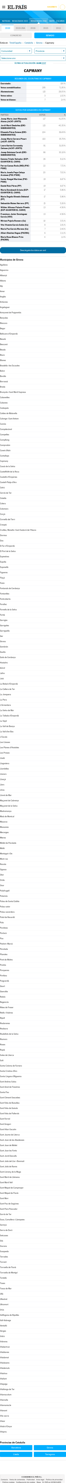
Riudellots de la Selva (9, 1034)
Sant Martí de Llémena (10, 1177)
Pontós (3, 965)
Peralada (4, 949)
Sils (1, 1241)
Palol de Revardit (7, 917)
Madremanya (5, 811)
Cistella (3, 498)
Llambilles (4, 769)
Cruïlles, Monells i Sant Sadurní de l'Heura (18, 530)
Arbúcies (4, 302)
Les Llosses (5, 742)
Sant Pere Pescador (8, 1209)
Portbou (3, 975)
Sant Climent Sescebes (10, 1097)
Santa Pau (4, 1092)
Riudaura (4, 1028)
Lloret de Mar (6, 795)
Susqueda (4, 1251)
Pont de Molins (6, 960)
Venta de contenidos (17, 1480)
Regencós (4, 1002)
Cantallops (4, 456)
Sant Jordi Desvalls (8, 1156)
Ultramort (4, 1304)
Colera (3, 503)
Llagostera (4, 763)
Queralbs (4, 991)
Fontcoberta (5, 599)
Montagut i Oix (6, 853)
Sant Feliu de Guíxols (9, 1108)
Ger (1, 636)
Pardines (4, 928)
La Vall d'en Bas (6, 731)
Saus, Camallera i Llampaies (12, 1219)
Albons (3, 281)
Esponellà (4, 567)
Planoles (3, 954)
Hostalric (4, 662)
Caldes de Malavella (8, 413)
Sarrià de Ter (5, 1214)
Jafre (2, 673)
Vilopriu (3, 1432)
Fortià (2, 615)
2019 (7, 28)
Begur (2, 328)
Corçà (2, 514)
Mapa (51, 21)
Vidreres (3, 1341)
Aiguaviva (4, 270)
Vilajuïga (3, 1384)
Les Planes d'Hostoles (9, 747)
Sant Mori (4, 1198)
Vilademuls (5, 1368)
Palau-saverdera (7, 912)
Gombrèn (4, 647)
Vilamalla (4, 1400)
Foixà (2, 583)
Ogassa (3, 869)
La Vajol (3, 721)
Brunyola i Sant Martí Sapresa (13, 392)
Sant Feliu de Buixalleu (9, 1103)
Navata (3, 864)
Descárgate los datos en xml (33, 250)
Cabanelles (5, 397)
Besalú (3, 339)
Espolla (3, 562)
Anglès (3, 296)
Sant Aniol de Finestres (10, 1087)
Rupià (2, 1050)
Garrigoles (4, 625)
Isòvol (2, 668)
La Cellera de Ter (7, 689)
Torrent (3, 1262)
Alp (1, 286)
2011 (58, 28)
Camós (3, 424)
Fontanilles (4, 594)
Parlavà (3, 933)
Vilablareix (4, 1352)
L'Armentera (5, 705)
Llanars (3, 774)
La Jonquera (5, 694)
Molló (2, 848)
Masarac (4, 822)
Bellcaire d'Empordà (9, 334)
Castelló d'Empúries (8, 477)
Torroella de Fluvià (8, 1267)
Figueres (4, 572)
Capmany (4, 461)
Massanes (4, 827)
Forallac (3, 604)
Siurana (3, 1246)
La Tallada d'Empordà (9, 716)
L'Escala (3, 737)
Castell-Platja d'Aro (8, 482)
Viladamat (4, 1357)
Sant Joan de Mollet (8, 1145)
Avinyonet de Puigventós (10, 312)
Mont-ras (4, 859)
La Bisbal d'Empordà (9, 684)
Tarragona (50, 1454)
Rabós (2, 997)
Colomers (4, 509)
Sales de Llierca (7, 1055)
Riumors (3, 1039)
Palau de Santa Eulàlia (9, 901)
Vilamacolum (5, 1394)
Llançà (3, 779)
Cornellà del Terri (7, 519)
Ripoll (2, 1018)
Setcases (4, 1235)
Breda (2, 387)
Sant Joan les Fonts (8, 1150)
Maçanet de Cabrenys (9, 800)
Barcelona (16, 1447)
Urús (2, 1310)
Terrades (4, 1257)
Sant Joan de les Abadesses (12, 1140)
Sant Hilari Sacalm (8, 1129)
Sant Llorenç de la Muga (10, 1172)
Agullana (4, 265)
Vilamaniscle (5, 1405)
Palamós (4, 896)
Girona (3, 641)
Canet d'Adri (5, 450)
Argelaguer (5, 307)
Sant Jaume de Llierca (10, 1135)
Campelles (4, 434)
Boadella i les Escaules (10, 365)
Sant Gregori (5, 1124)
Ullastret (3, 1299)
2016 (32, 28)
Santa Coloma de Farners (11, 1066)
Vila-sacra (4, 1416)
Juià (2, 678)
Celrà (2, 487)
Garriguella (5, 631)
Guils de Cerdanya (8, 657)
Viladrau (3, 1373)
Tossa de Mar (6, 1288)
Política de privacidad (54, 1480)
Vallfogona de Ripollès (9, 1315)
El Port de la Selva (8, 551)
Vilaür (2, 1421)
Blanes (3, 360)
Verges (3, 1331)
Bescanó (4, 344)
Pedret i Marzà (6, 944)
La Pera (3, 700)
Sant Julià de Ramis (8, 1166)
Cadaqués (4, 408)
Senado (50, 35)
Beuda (3, 350)
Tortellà (3, 1278)
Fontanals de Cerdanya (10, 588)
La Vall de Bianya (7, 726)
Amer (2, 291)
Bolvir (2, 371)
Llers (2, 784)
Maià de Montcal (7, 816)
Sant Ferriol (5, 1119)
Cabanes (4, 403)
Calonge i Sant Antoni (9, 418)
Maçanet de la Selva (8, 806)
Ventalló (3, 1325)
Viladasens (4, 1363)
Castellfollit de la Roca (9, 472)
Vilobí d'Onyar (6, 1426)
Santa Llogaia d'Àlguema (10, 1076)
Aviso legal (40, 1480)
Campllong (4, 440)
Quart (2, 986)
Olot (2, 875)
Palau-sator (5, 906)
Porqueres (4, 970)
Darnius (3, 535)
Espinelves (4, 556)
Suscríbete (52, 7)
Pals (2, 922)
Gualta (3, 652)
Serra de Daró (6, 1230)
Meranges (4, 832)
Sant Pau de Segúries (9, 1203)
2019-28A (20, 28)
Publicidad (31, 1480)
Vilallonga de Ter (7, 1389)
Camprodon (5, 445)
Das (1, 540)
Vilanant (3, 1410)
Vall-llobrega (5, 1320)
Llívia (2, 790)
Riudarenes (5, 1023)
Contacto (4, 1480)
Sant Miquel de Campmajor (11, 1188)
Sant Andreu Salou (8, 1082)
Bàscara (3, 323)
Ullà (1, 1294)
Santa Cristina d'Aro (8, 1071)
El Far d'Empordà (7, 546)
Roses (2, 1044)
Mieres (3, 838)
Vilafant (3, 1379)
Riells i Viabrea (6, 1013)
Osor (2, 885)
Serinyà (3, 1225)
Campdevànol (6, 429)
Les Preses (5, 753)
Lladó (2, 758)
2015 (45, 28)
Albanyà (3, 275)
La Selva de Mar (7, 710)
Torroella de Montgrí (9, 1272)
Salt (1, 1060)
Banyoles (4, 318)
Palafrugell (4, 891)
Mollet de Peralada (8, 843)
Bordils (3, 376)
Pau (1, 938)
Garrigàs (3, 620)
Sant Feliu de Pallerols (9, 1113)
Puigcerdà (4, 981)
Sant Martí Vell (6, 1182)
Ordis (2, 880)
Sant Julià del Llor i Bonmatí (12, 1161)
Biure (2, 355)
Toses (2, 1283)
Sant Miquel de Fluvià (9, 1193)
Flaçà (2, 578)
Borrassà (4, 381)
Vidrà (2, 1336)
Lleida (16, 1454)
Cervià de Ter (6, 493)
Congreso (15, 35)
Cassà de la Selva (7, 466)
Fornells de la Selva (8, 609)
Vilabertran (5, 1347)
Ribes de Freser (6, 1007)
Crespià (3, 525)
